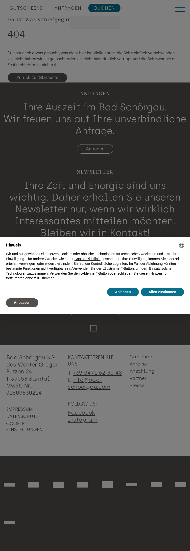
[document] (95, 262)
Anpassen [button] (22, 303)
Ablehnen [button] (123, 292)
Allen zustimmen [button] (162, 292)
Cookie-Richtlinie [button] (87, 259)
